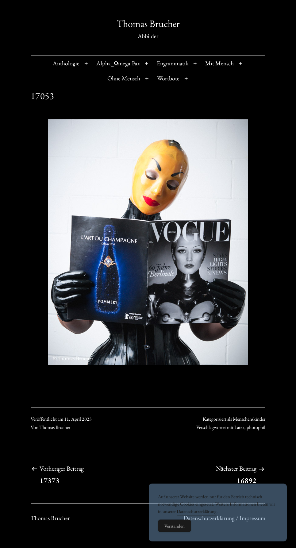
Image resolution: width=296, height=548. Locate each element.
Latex (239, 427)
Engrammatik (172, 63)
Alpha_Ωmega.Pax (118, 63)
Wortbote (168, 78)
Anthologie (66, 63)
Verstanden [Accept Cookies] (174, 533)
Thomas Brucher (148, 23)
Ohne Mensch (123, 78)
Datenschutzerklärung (197, 518)
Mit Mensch (219, 63)
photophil (256, 427)
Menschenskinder (249, 419)
